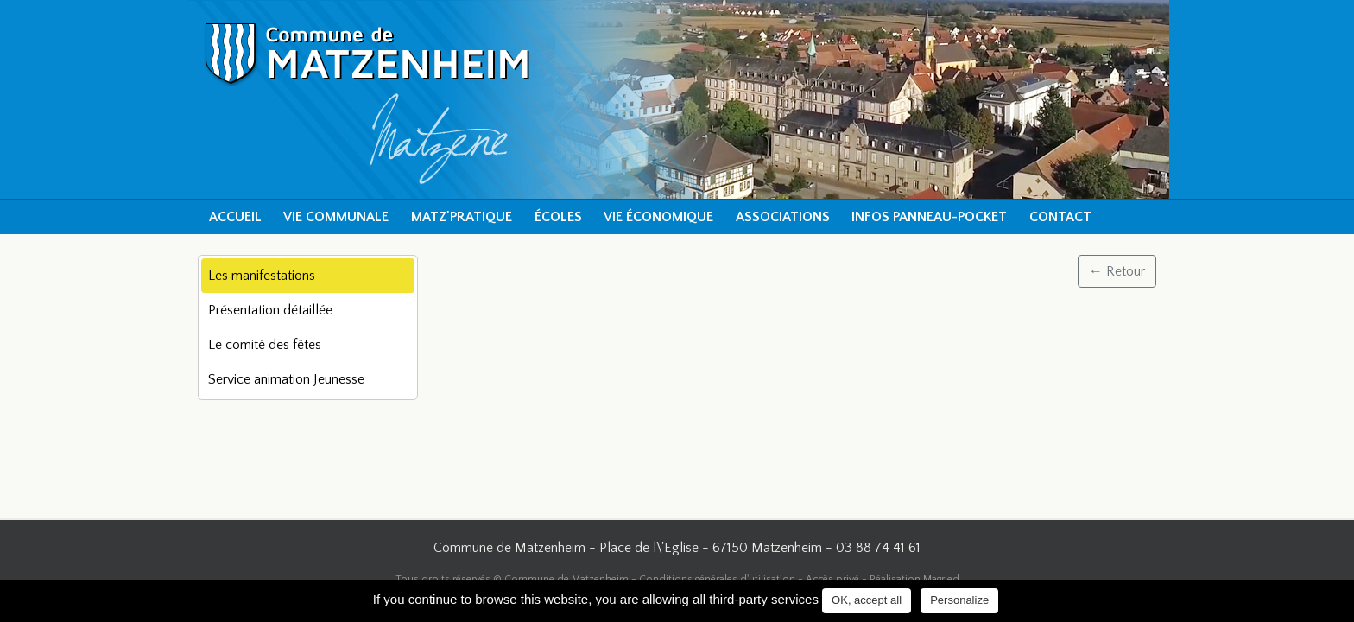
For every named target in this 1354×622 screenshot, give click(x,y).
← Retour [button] (1117, 271)
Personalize (959, 599)
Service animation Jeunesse (286, 379)
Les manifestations (261, 275)
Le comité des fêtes (264, 344)
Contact (1060, 217)
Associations (783, 217)
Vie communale (336, 217)
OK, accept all (867, 599)
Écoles (558, 217)
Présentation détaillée (270, 310)
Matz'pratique (461, 217)
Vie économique (658, 217)
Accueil (235, 217)
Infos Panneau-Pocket (929, 217)
